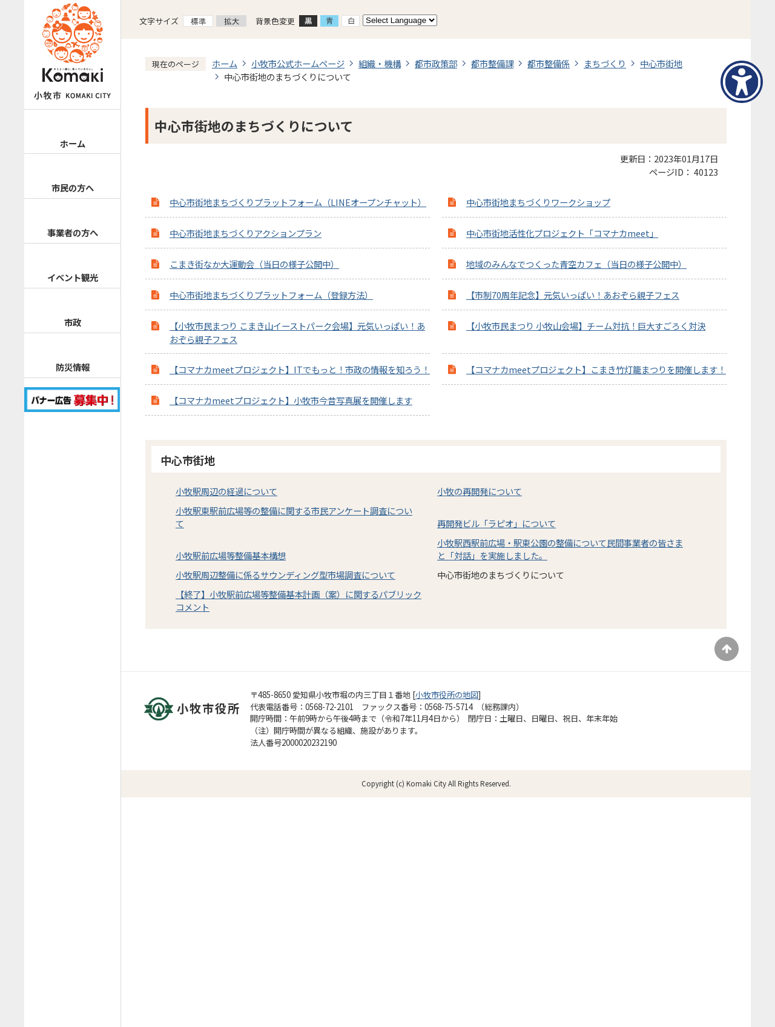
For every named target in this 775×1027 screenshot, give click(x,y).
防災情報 (73, 367)
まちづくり (605, 63)
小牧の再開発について (479, 491)
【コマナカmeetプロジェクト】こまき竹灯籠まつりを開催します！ (596, 369)
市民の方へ (72, 187)
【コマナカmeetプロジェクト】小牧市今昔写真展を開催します (291, 400)
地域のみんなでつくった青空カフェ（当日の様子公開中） (576, 264)
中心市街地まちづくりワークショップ (538, 202)
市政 (72, 322)
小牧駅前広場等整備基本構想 (231, 555)
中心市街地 (661, 63)
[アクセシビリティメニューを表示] (742, 82)
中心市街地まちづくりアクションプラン (246, 233)
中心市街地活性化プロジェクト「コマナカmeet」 (562, 233)
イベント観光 (72, 277)
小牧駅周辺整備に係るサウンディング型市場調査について (285, 574)
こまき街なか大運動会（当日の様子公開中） (254, 264)
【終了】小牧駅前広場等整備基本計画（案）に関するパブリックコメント (298, 601)
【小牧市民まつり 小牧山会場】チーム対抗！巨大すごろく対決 (585, 325)
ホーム (72, 143)
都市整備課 (492, 63)
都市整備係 (548, 63)
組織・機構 (379, 63)
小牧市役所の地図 (446, 694)
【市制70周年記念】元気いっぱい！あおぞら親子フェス (572, 294)
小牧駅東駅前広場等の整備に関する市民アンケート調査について (294, 517)
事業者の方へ (72, 232)
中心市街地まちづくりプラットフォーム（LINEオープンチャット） (298, 202)
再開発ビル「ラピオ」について (496, 523)
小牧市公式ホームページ (298, 63)
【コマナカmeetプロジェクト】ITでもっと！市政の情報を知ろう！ (300, 369)
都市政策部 (436, 63)
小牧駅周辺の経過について (226, 491)
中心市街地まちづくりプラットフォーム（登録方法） (271, 294)
